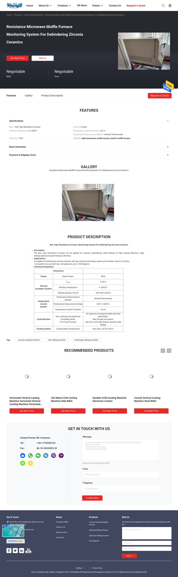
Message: (87, 437)
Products (18, 15)
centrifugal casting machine (86, 340)
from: (85, 469)
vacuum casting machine (29, 340)
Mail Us (42, 58)
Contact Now (92, 498)
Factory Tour (60, 527)
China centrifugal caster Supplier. (43, 572)
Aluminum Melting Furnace (99, 536)
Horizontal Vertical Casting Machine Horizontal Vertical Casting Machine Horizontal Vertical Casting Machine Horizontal (24, 404)
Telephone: (88, 483)
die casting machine (57, 340)
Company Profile (62, 522)
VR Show (82, 5)
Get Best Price (17, 58)
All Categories (94, 541)
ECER (145, 572)
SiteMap (79, 568)
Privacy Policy (97, 568)
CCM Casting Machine (33, 15)
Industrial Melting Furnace (98, 530)
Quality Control (61, 532)
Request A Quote (159, 95)
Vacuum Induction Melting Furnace (98, 523)
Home (9, 15)
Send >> (129, 556)
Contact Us (60, 538)
